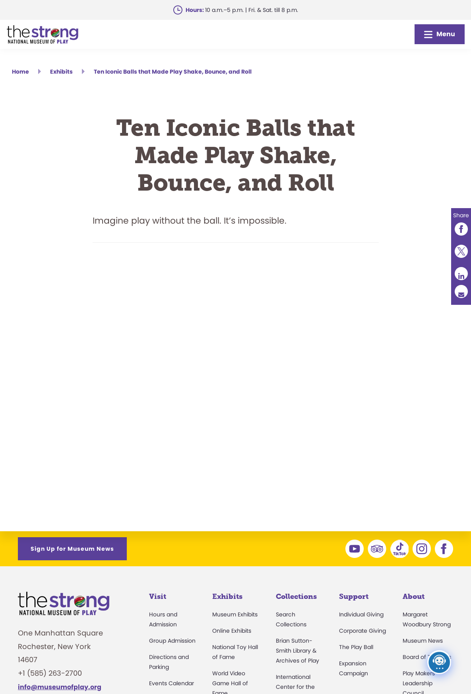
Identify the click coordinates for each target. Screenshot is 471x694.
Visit (157, 596)
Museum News (423, 641)
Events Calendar (171, 683)
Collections (296, 596)
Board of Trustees (427, 657)
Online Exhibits (231, 631)
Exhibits (227, 596)
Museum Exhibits (235, 614)
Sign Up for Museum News (72, 549)
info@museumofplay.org (59, 687)
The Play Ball (356, 647)
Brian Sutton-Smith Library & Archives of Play (297, 651)
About (413, 596)
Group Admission (172, 641)
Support (353, 596)
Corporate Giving (362, 631)
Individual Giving (361, 614)
